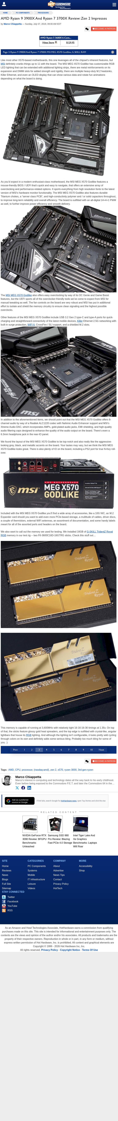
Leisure (32, 884)
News (5, 875)
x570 (60, 769)
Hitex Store (48, 42)
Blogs (5, 879)
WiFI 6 (31, 324)
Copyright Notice (70, 950)
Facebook (13, 901)
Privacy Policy (61, 884)
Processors (43, 13)
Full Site (6, 884)
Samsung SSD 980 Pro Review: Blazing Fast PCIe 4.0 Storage (60, 839)
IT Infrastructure (36, 879)
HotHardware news (69, 801)
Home (5, 866)
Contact (57, 879)
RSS (10, 910)
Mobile (31, 875)
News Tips (59, 875)
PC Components (23, 13)
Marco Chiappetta (28, 777)
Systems (32, 870)
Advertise (58, 870)
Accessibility (85, 866)
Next (101, 749)
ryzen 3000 (70, 769)
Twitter (11, 897)
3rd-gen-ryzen (85, 769)
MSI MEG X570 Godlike (19, 295)
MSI (3, 64)
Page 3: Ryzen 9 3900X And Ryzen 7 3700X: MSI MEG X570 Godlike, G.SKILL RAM (59, 52)
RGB (28, 735)
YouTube (12, 906)
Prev (15, 749)
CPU (17, 769)
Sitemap (6, 888)
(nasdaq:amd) (41, 769)
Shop (82, 870)
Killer (80, 321)
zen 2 (53, 769)
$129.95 (70, 42)
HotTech (57, 888)
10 (91, 749)
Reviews (6, 870)
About (56, 866)
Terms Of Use (90, 950)
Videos (31, 888)
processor (27, 769)
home (5, 13)
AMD (11, 769)
